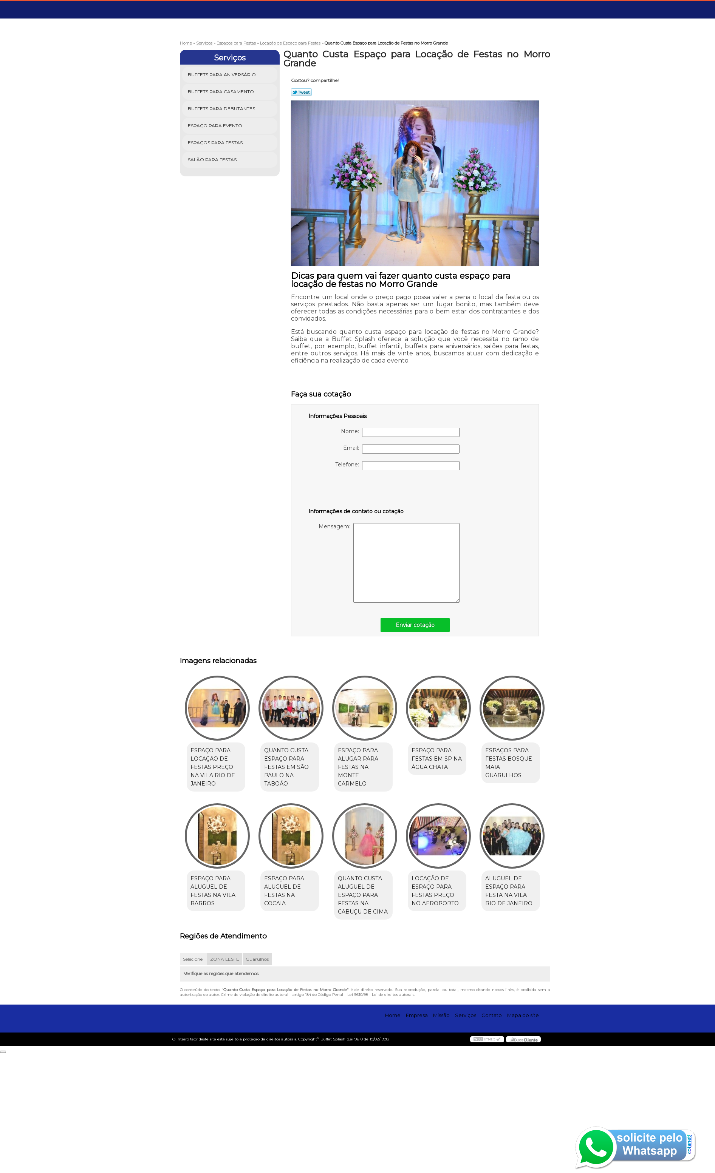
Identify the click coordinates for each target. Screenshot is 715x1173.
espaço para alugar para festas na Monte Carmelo (370, 763)
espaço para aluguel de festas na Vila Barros (289, 891)
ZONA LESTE (224, 1079)
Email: (401, 449)
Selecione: (193, 1079)
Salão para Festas (213, 159)
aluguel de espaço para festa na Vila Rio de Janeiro (294, 1019)
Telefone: (397, 465)
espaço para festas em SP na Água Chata (446, 759)
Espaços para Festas (216, 142)
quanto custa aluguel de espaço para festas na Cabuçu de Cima (445, 895)
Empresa (417, 1135)
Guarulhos (257, 1079)
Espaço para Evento (215, 125)
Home (393, 1135)
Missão (441, 1135)
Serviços (230, 57)
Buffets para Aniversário (222, 74)
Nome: (400, 432)
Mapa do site (523, 1135)
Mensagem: (389, 563)
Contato (491, 1135)
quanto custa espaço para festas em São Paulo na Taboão (289, 767)
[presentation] (356, 492)
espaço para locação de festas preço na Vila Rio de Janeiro (216, 767)
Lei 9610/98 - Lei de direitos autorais (380, 1114)
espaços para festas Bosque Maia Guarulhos (216, 887)
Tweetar (301, 92)
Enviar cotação (415, 625)
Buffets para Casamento (221, 91)
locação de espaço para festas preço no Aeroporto (217, 1019)
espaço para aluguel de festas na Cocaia (371, 887)
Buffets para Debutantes (222, 108)
